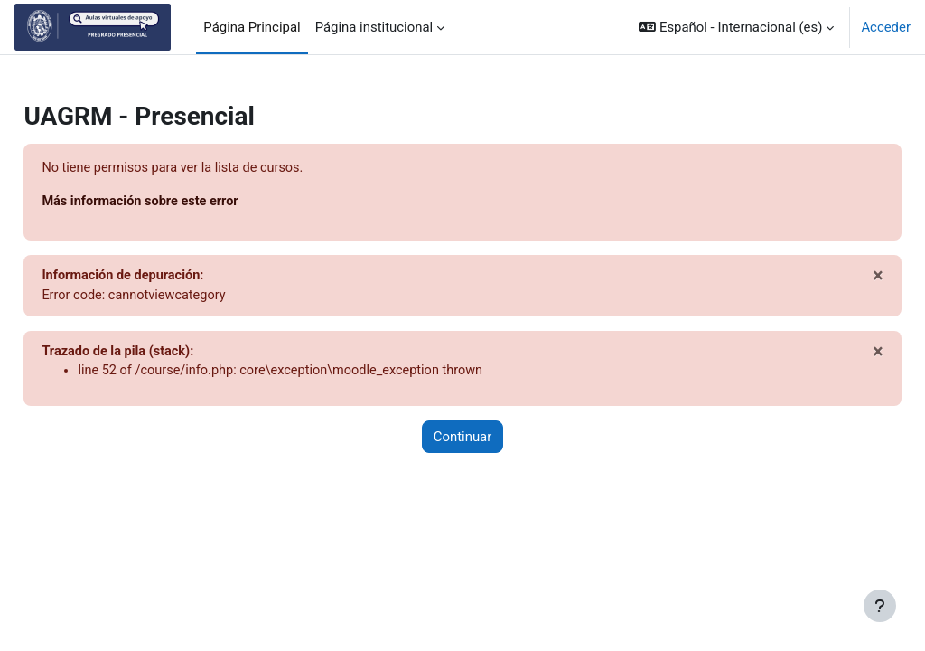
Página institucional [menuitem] (374, 27)
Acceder (886, 27)
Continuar (463, 440)
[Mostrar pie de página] (880, 606)
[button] (736, 27)
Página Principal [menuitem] (251, 27)
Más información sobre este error (183, 202)
